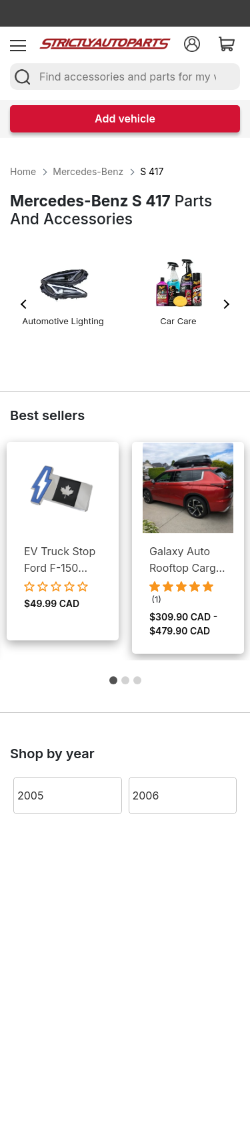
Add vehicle (125, 118)
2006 (146, 795)
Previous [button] (24, 304)
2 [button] (125, 683)
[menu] (18, 44)
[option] (63, 297)
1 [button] (113, 683)
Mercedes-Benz (88, 171)
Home (23, 171)
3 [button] (137, 683)
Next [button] (226, 304)
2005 (30, 795)
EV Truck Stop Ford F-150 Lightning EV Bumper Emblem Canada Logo (59, 561)
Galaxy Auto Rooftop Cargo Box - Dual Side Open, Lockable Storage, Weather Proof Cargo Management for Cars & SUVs (185, 561)
